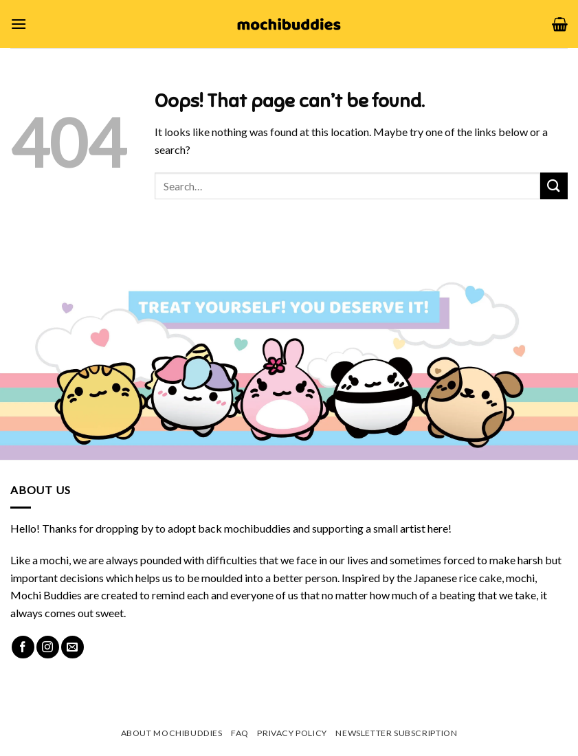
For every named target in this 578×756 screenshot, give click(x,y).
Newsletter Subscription (396, 733)
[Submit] (554, 186)
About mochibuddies (172, 733)
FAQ (240, 733)
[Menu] (18, 24)
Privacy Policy (292, 733)
